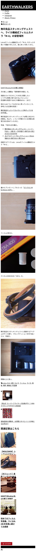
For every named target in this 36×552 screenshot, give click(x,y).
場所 (4, 385)
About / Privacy (10, 18)
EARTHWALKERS (17, 7)
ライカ (29, 383)
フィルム (23, 383)
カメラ (16, 383)
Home (7, 11)
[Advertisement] (18, 532)
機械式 (9, 385)
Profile (7, 13)
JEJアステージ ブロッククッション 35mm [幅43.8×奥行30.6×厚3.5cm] (19, 137)
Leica (5, 383)
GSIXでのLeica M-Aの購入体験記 (12, 88)
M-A (8, 383)
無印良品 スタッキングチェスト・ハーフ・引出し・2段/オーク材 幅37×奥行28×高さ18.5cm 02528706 (19, 131)
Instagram (8, 15)
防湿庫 (14, 385)
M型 (12, 383)
